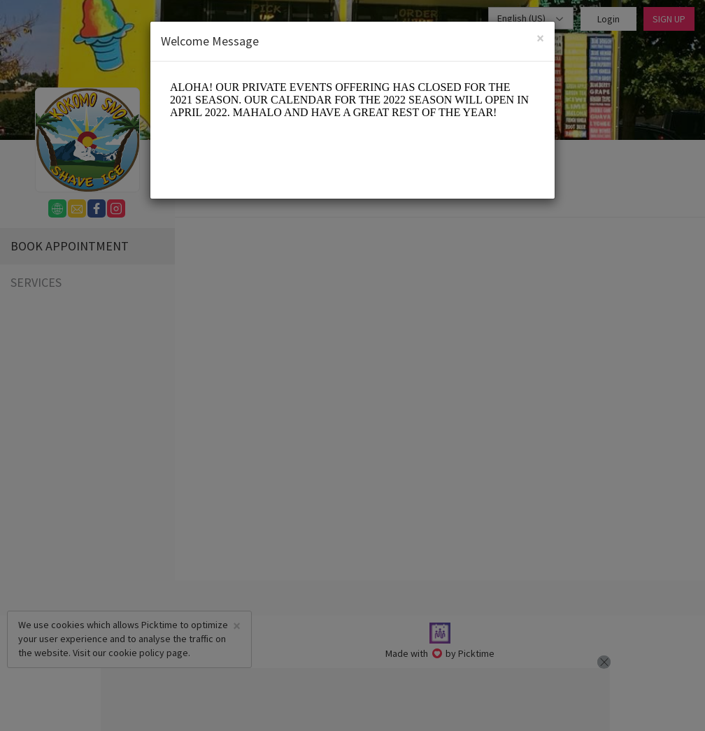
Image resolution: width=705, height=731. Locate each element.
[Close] (540, 38)
